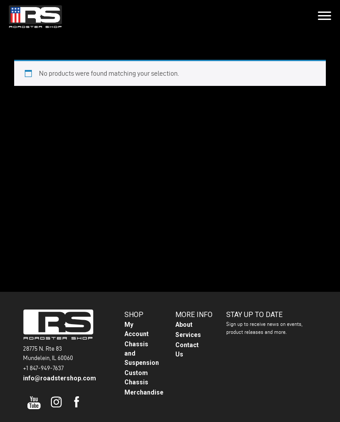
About (184, 324)
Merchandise (143, 392)
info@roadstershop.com (59, 378)
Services (188, 334)
